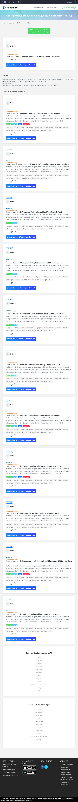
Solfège (39, 688)
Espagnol (39, 667)
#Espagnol (38, 127)
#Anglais (9, 127)
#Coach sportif (19, 127)
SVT (39, 691)
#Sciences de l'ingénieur (30, 130)
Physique (39, 679)
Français (39, 664)
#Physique (10, 130)
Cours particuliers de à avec (33, 56)
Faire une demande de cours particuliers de (39, 31)
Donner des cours (68, 7)
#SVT (50, 130)
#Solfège (44, 130)
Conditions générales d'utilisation (9, 765)
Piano (39, 682)
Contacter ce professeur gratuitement (20, 65)
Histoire (39, 673)
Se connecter (39, 7)
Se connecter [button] (69, 2)
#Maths (65, 127)
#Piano (18, 130)
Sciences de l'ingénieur (39, 685)
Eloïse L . (20, 23)
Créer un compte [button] (53, 7)
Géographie (39, 670)
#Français (29, 127)
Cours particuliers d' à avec (33, 113)
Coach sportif (39, 660)
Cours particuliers (8, 23)
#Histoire (58, 127)
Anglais (39, 657)
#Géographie (48, 127)
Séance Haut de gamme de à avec (38, 164)
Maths (39, 676)
